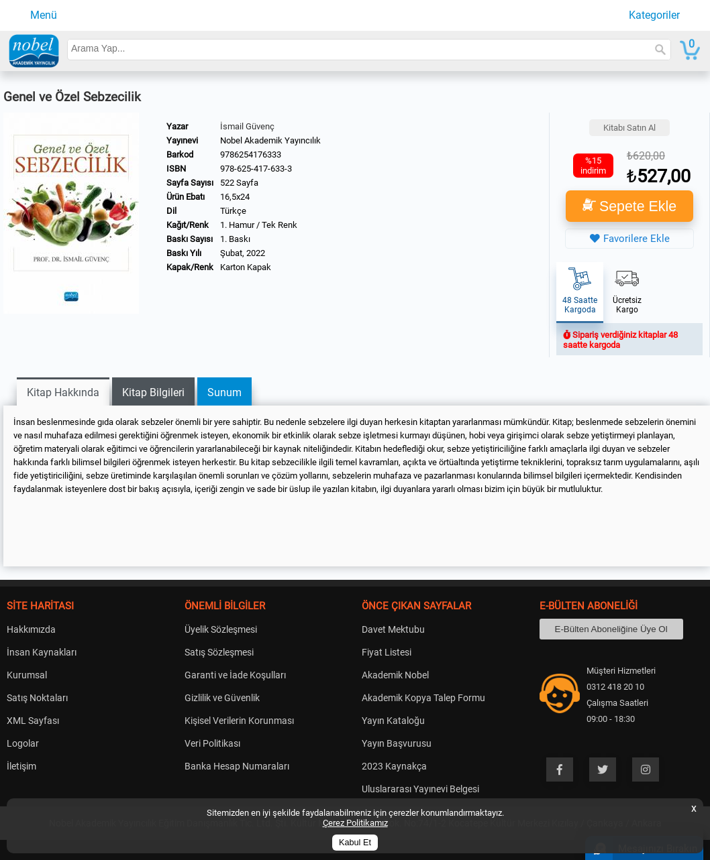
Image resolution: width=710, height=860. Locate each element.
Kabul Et (355, 842)
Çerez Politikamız (355, 823)
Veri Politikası (212, 743)
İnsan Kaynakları (42, 652)
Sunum (224, 392)
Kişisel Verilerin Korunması (239, 720)
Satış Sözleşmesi (219, 652)
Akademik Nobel (395, 675)
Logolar (23, 743)
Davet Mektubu (393, 629)
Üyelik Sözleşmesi (221, 629)
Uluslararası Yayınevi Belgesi (420, 789)
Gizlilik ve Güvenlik (222, 697)
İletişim (21, 766)
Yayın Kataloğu (393, 720)
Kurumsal (27, 675)
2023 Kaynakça (394, 766)
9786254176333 (250, 154)
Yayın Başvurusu (397, 743)
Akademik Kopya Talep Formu (423, 697)
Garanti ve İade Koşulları (235, 675)
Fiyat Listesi (386, 652)
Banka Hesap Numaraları (237, 766)
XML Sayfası (33, 720)
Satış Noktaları (37, 697)
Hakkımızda (31, 629)
